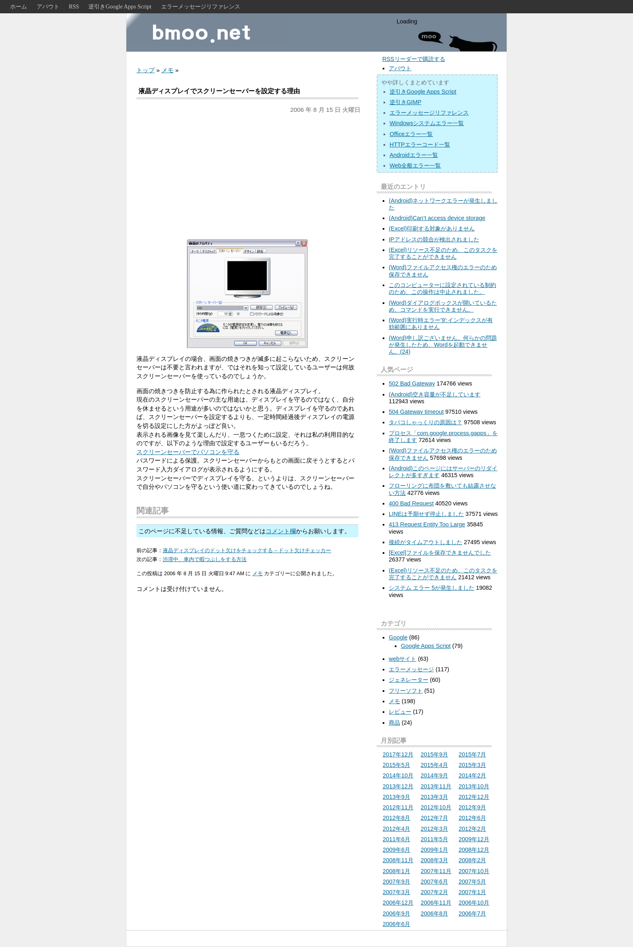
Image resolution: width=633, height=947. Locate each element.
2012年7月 (434, 818)
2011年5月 (434, 839)
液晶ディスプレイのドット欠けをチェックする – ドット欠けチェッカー (247, 550)
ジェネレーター (408, 680)
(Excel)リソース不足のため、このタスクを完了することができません (443, 253)
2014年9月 (434, 775)
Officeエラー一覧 (411, 134)
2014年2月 (472, 775)
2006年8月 (434, 913)
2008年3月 (434, 860)
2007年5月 (472, 881)
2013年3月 (434, 797)
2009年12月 (474, 839)
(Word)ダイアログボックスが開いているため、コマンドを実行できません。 (443, 306)
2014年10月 (398, 775)
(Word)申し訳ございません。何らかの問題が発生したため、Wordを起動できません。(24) (443, 345)
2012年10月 (436, 807)
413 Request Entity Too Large (427, 524)
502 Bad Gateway (412, 383)
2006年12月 (398, 902)
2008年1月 (396, 871)
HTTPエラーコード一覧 (420, 144)
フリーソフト (406, 690)
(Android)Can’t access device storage (437, 218)
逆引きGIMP (405, 102)
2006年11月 (436, 902)
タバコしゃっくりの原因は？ (425, 422)
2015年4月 (434, 765)
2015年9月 (434, 754)
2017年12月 (398, 754)
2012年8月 (396, 818)
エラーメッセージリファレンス (200, 6)
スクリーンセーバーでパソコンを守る (187, 451)
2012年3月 (434, 828)
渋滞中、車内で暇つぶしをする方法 (205, 559)
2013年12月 (398, 786)
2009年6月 (396, 849)
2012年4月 (396, 828)
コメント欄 (281, 531)
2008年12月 (474, 849)
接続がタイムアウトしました (425, 542)
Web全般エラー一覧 (415, 165)
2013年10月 (474, 786)
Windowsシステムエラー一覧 (427, 123)
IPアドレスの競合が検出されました (434, 239)
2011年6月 (396, 839)
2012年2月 (472, 828)
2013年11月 (436, 786)
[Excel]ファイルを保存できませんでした (440, 552)
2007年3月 (396, 892)
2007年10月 (474, 871)
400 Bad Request (411, 503)
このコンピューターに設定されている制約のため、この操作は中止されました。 (442, 288)
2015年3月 (472, 765)
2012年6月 (472, 818)
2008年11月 (398, 860)
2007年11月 (436, 871)
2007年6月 (434, 881)
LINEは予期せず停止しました (426, 514)
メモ (167, 70)
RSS (74, 6)
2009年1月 (434, 849)
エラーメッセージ (411, 669)
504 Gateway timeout (416, 412)
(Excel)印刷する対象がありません (432, 228)
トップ (145, 70)
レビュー (400, 711)
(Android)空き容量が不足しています (434, 394)
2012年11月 (398, 807)
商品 (394, 722)
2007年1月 (472, 892)
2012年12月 (474, 797)
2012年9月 (472, 807)
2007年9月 (396, 881)
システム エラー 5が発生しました (431, 588)
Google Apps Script (426, 646)
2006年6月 (396, 924)
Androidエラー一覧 (414, 155)
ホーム (18, 6)
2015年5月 (396, 765)
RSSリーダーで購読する (413, 59)
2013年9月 (396, 797)
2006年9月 (396, 913)
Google (398, 637)
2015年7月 (472, 754)
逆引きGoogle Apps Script (119, 6)
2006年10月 (474, 902)
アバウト (48, 6)
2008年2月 (472, 860)
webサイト (402, 659)
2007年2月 (434, 892)
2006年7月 (472, 913)
